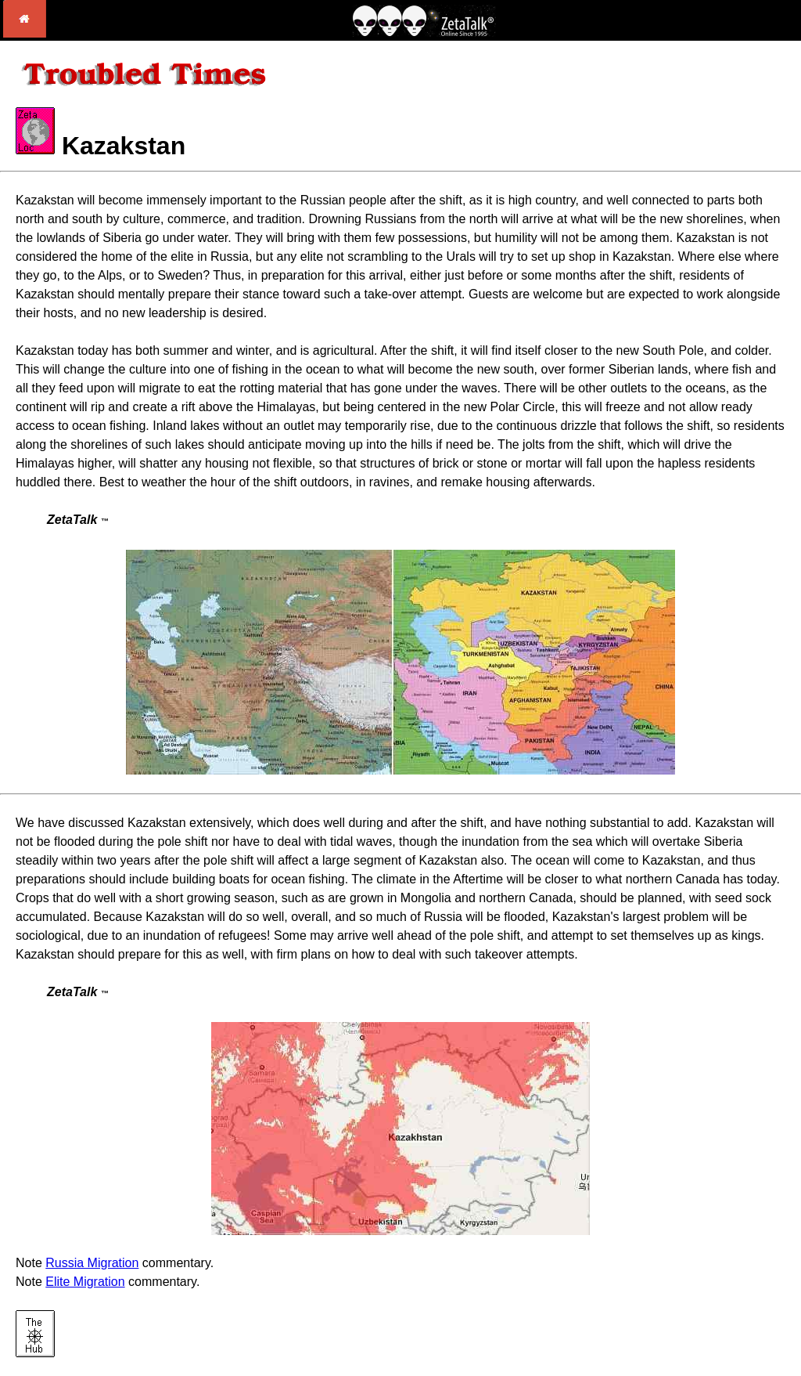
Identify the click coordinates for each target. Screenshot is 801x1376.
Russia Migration (91, 1262)
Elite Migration (84, 1281)
